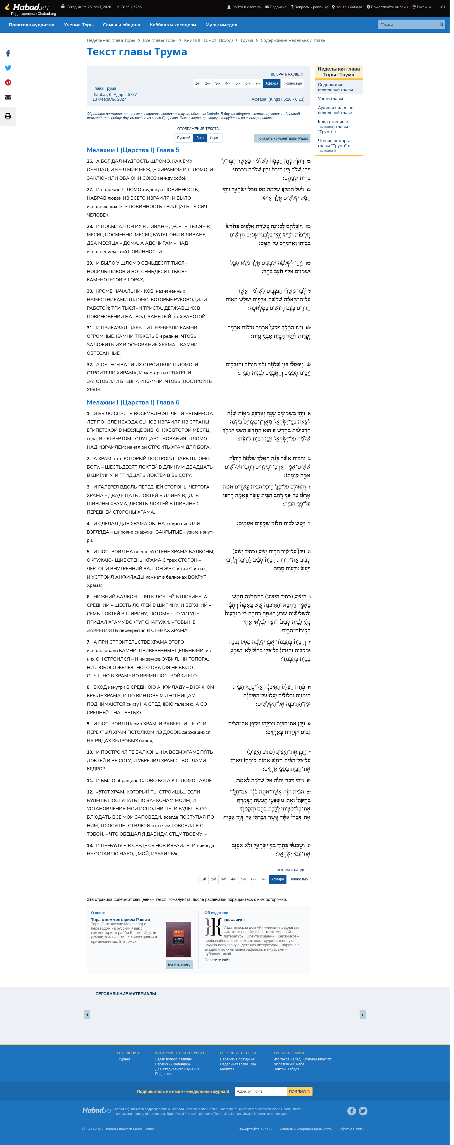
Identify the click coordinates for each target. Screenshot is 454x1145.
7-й (258, 83)
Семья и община (121, 25)
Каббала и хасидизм (173, 25)
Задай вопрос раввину (173, 1059)
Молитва (227, 1069)
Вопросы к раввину (309, 6)
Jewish (248, 1113)
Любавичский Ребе (289, 1064)
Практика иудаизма (31, 25)
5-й (237, 83)
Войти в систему (244, 6)
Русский (421, 6)
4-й (227, 83)
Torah (218, 1113)
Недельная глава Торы (111, 40)
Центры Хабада (347, 6)
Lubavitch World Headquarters (279, 1109)
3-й (217, 83)
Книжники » (234, 920)
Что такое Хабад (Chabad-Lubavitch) (303, 1059)
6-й (248, 83)
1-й (197, 83)
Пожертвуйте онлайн (387, 6)
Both (200, 138)
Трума (246, 40)
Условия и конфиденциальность (305, 1129)
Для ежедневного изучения (177, 1069)
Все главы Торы (160, 40)
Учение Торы (79, 25)
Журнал (123, 1059)
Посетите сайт (217, 960)
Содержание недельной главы (294, 40)
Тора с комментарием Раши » (121, 919)
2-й (207, 83)
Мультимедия (221, 25)
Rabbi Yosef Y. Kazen (182, 1113)
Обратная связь (351, 1129)
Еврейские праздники (237, 1059)
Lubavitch (190, 1109)
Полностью (293, 83)
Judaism (230, 1113)
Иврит (215, 138)
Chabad (176, 1109)
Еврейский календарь (173, 1064)
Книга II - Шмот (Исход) (208, 40)
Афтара (271, 83)
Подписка (275, 6)
